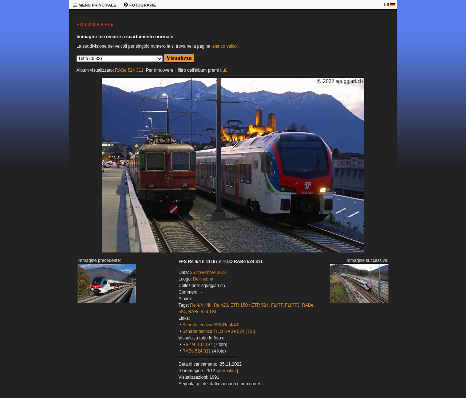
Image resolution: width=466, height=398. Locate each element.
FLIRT (277, 305)
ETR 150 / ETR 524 (249, 305)
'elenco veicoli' (226, 46)
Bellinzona (203, 279)
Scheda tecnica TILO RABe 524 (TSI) (218, 331)
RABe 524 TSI (202, 311)
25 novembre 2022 (208, 272)
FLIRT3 (292, 305)
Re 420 (221, 305)
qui (223, 70)
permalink (227, 370)
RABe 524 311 (129, 70)
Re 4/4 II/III (201, 305)
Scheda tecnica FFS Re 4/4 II (211, 324)
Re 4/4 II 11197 (197, 344)
